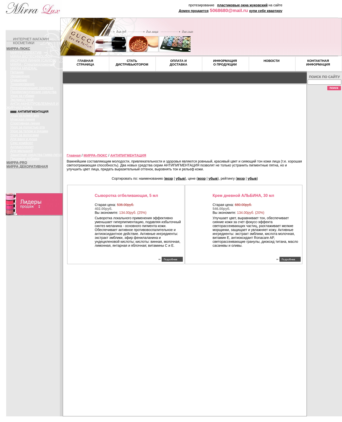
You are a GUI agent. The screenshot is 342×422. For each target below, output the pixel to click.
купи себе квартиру (265, 11)
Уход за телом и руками (29, 131)
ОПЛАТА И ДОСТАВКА (178, 62)
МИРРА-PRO (16, 162)
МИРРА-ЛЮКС (18, 49)
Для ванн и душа (23, 139)
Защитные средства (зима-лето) (36, 155)
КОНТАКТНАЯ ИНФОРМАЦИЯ (318, 62)
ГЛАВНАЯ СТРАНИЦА (85, 62)
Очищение (18, 80)
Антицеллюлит (22, 147)
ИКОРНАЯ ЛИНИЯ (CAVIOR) (33, 60)
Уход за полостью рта (27, 127)
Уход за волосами (24, 135)
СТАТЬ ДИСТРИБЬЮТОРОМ (132, 62)
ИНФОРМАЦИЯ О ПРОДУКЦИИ (225, 62)
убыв (180, 178)
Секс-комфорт (21, 143)
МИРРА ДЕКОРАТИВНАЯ (27, 166)
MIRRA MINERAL (23, 68)
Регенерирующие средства (31, 88)
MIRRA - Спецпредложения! (32, 64)
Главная (74, 155)
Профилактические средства (33, 92)
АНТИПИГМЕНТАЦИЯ (128, 155)
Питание (17, 72)
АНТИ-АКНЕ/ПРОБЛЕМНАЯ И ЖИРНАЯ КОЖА (32, 105)
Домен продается (193, 11)
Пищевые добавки (25, 159)
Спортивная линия (25, 123)
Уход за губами (22, 96)
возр (169, 178)
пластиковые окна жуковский (242, 5)
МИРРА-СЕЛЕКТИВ (26, 52)
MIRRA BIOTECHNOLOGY (31, 56)
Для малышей (21, 151)
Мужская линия (22, 119)
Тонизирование (22, 84)
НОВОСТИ (272, 61)
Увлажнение (20, 76)
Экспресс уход (21, 100)
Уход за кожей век (24, 115)
